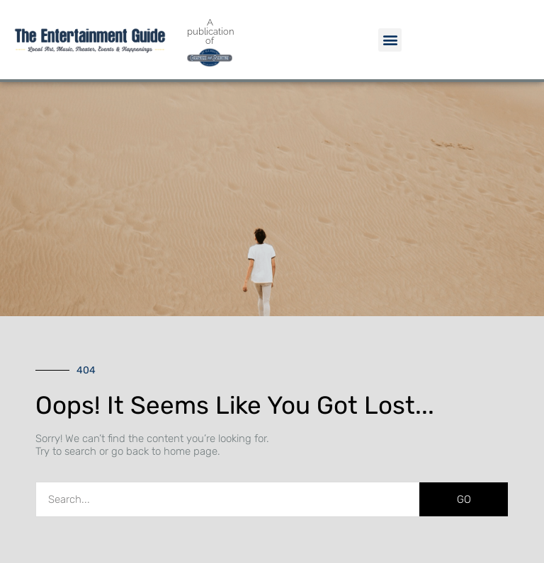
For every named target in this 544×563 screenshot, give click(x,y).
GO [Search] (464, 499)
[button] (390, 40)
